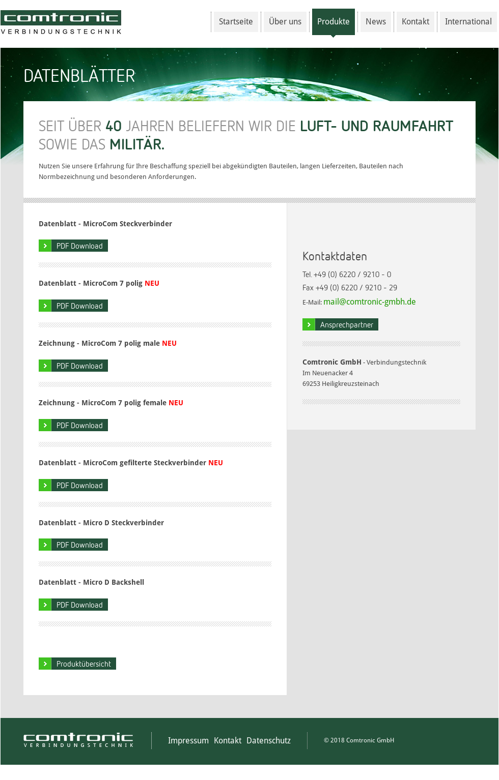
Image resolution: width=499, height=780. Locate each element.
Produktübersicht (84, 663)
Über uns (285, 21)
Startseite (236, 21)
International (468, 21)
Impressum (188, 740)
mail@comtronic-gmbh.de (369, 302)
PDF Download (80, 246)
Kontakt (415, 21)
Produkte (333, 26)
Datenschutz (268, 740)
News (376, 21)
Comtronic (61, 22)
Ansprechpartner (346, 324)
